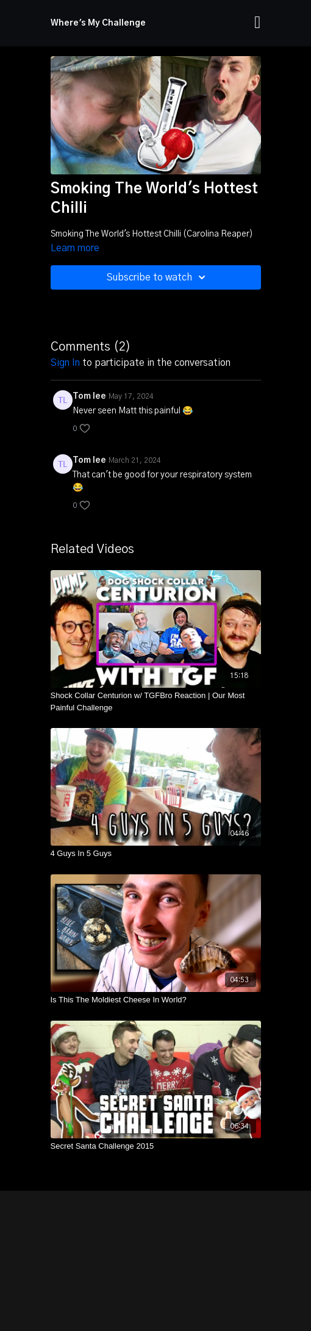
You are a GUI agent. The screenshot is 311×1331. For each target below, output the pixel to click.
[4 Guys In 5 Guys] (156, 853)
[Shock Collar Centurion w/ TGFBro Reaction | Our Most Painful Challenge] (156, 701)
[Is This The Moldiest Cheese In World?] (156, 1000)
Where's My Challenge (98, 23)
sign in (65, 363)
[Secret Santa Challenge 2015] (156, 1146)
